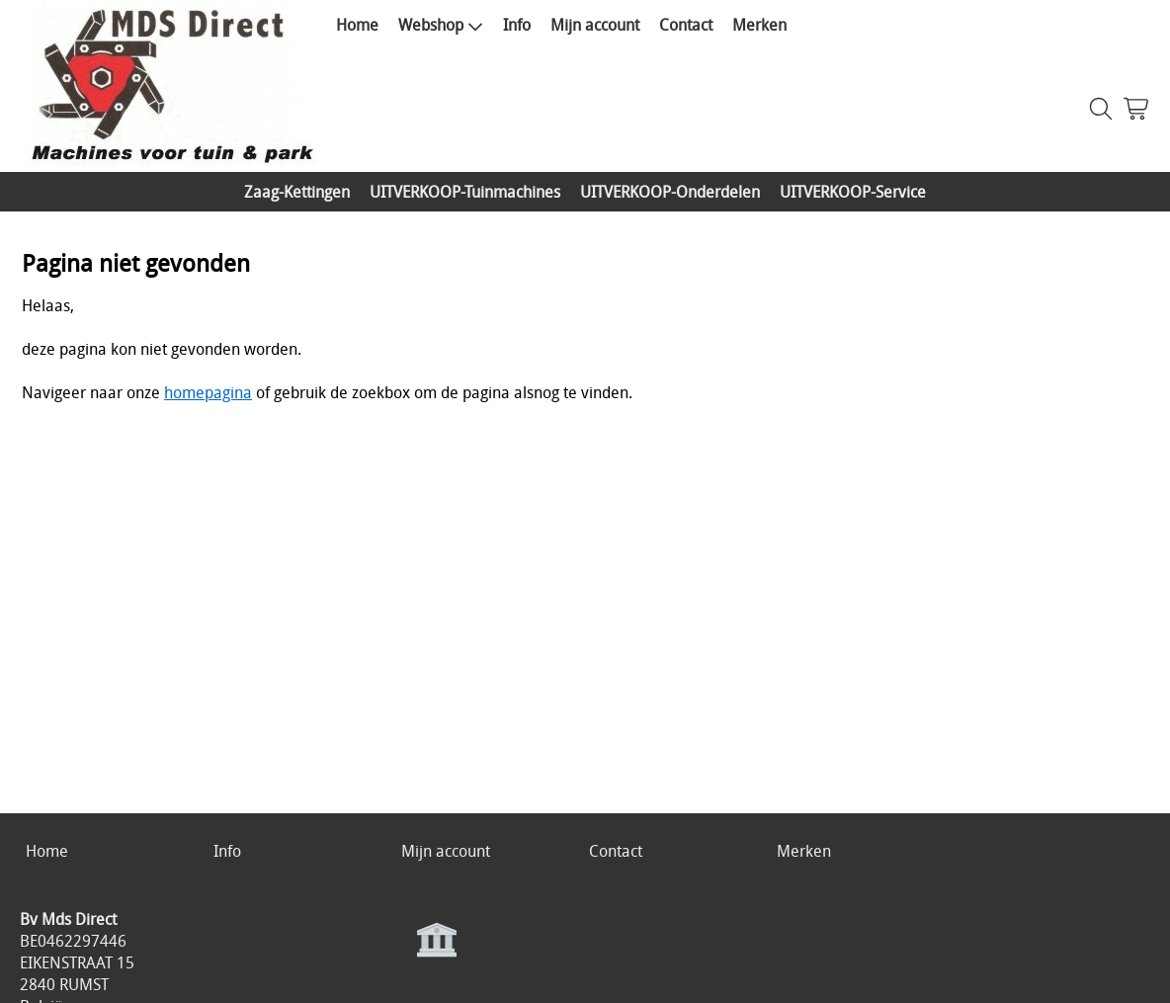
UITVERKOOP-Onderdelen (670, 192)
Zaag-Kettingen (297, 192)
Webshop (440, 25)
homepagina (208, 392)
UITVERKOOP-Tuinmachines (465, 192)
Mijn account (594, 25)
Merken (759, 25)
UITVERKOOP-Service (853, 192)
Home (357, 25)
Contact (685, 25)
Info (517, 25)
